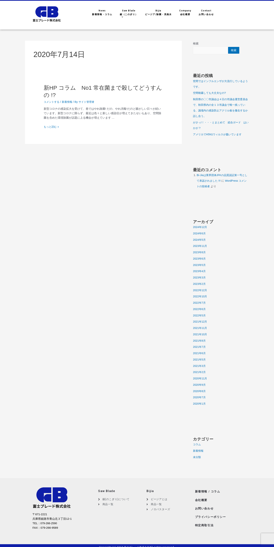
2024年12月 (200, 227)
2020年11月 (200, 378)
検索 (196, 43)
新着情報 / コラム (208, 491)
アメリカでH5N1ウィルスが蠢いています (219, 134)
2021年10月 (200, 334)
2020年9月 (199, 385)
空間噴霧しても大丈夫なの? (210, 93)
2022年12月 (200, 290)
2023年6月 (199, 259)
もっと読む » (52, 126)
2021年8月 (199, 341)
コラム (197, 444)
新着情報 (68, 101)
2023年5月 (199, 265)
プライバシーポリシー (211, 514)
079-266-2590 (49, 523)
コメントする (52, 101)
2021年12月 (200, 321)
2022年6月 (199, 309)
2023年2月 (199, 284)
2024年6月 (199, 233)
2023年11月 (200, 246)
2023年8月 (199, 252)
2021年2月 (199, 372)
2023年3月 (199, 277)
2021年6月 (199, 353)
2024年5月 (199, 240)
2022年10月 (200, 296)
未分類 (197, 457)
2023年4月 (199, 271)
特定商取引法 (205, 521)
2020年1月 (199, 404)
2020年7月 (199, 397)
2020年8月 (199, 391)
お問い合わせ (205, 506)
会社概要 (201, 499)
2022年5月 (199, 315)
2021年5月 (199, 359)
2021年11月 (200, 328)
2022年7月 (199, 303)
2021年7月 (199, 347)
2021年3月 (199, 366)
